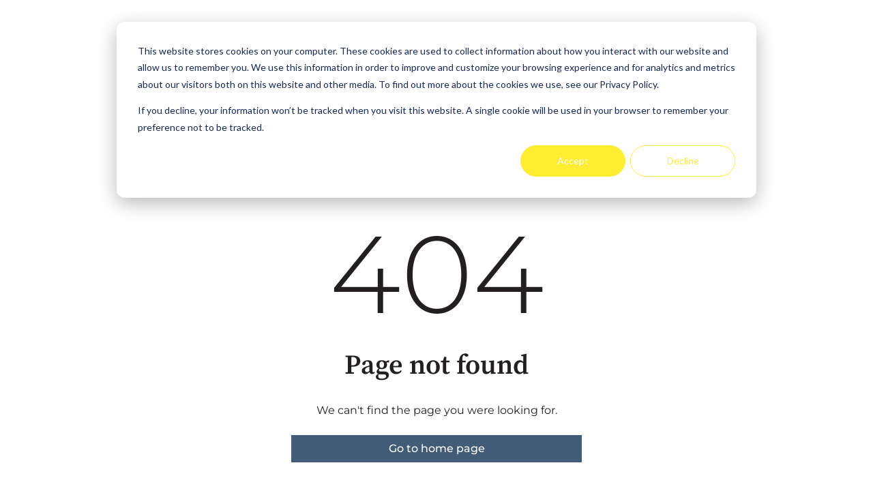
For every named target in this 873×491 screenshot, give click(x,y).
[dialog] (436, 110)
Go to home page (437, 448)
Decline (683, 160)
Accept (573, 160)
